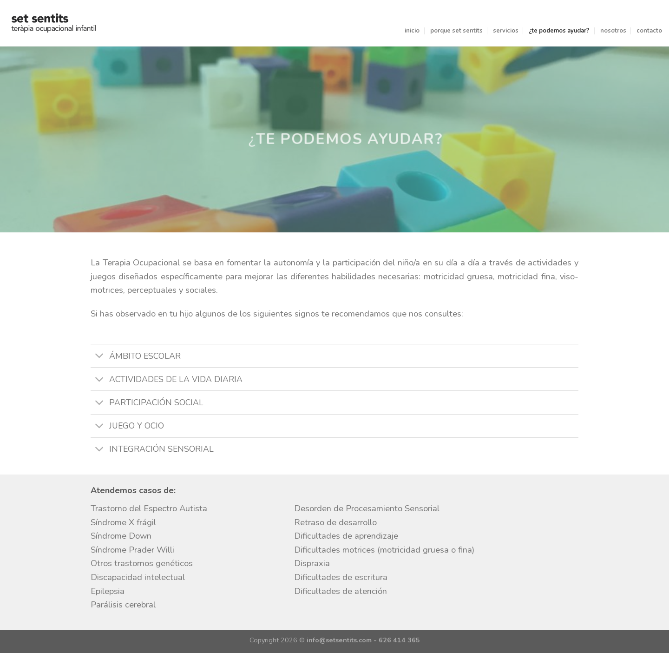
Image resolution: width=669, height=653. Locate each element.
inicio (412, 30)
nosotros (613, 30)
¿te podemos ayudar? (559, 30)
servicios (505, 30)
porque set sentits (456, 30)
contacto (649, 30)
